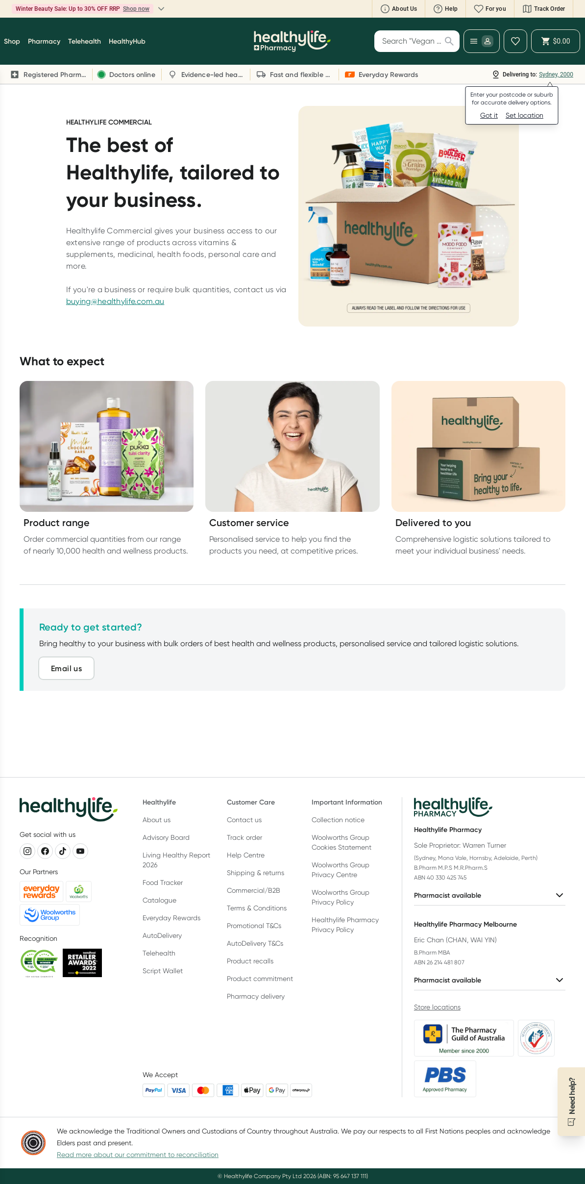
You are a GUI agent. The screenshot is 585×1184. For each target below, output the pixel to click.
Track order (244, 837)
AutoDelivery (162, 935)
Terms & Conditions (257, 908)
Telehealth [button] (84, 41)
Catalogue (159, 900)
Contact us (244, 820)
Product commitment (260, 978)
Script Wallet (163, 971)
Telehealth (159, 953)
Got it (489, 115)
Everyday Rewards (171, 918)
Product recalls (250, 961)
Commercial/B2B (253, 890)
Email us (66, 668)
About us (157, 820)
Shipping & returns (255, 873)
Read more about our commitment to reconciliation (138, 1155)
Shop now (136, 8)
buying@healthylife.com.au (115, 301)
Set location (524, 115)
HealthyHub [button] (127, 41)
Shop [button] (12, 41)
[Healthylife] (292, 41)
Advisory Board (166, 837)
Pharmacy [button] (44, 41)
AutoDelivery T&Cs (255, 943)
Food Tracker (163, 882)
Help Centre (246, 855)
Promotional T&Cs (254, 926)
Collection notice (338, 820)
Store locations (437, 1007)
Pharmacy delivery (256, 996)
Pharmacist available (489, 895)
